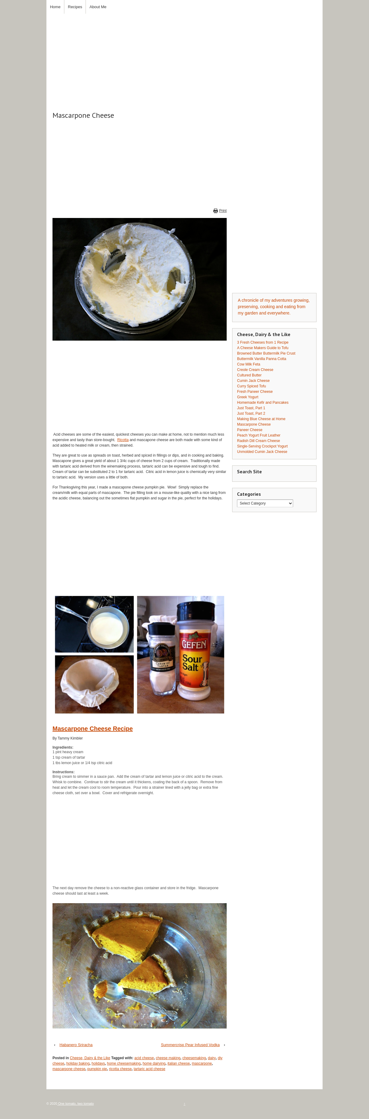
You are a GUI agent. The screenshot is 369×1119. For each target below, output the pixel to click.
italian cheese (179, 1063)
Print (223, 211)
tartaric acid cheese (149, 1069)
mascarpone (202, 1063)
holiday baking (78, 1063)
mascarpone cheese (68, 1069)
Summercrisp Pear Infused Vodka (190, 1044)
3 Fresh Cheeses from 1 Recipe (262, 342)
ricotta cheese (120, 1069)
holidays (98, 1063)
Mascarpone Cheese (254, 424)
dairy (212, 1058)
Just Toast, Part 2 (251, 413)
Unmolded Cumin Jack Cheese (262, 452)
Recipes (75, 7)
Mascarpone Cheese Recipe (92, 728)
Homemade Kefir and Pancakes (262, 402)
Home (55, 7)
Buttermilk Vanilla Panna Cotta (261, 359)
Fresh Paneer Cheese (255, 391)
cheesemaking (194, 1058)
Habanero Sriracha (76, 1044)
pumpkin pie (97, 1069)
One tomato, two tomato (75, 1103)
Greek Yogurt (247, 397)
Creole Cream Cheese (255, 370)
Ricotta (122, 440)
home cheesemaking (123, 1063)
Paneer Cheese (249, 430)
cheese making (168, 1058)
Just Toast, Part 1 (251, 408)
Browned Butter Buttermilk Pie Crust (266, 353)
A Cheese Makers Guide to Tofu (262, 348)
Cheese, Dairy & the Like (90, 1058)
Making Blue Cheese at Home (261, 419)
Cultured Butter (249, 375)
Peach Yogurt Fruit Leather (258, 435)
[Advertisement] (184, 56)
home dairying (154, 1063)
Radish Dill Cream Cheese (258, 441)
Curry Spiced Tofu (251, 386)
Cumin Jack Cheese (253, 381)
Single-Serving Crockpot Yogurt (262, 446)
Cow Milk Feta (248, 364)
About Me (98, 7)
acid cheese (144, 1058)
